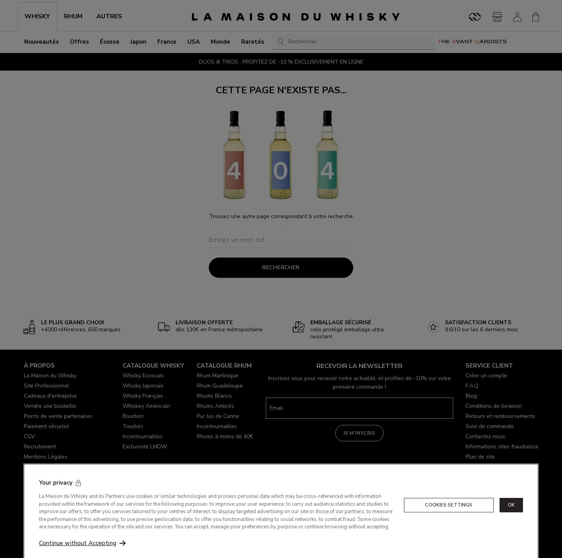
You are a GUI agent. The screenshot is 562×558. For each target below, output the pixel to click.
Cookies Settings (448, 528)
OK (511, 528)
